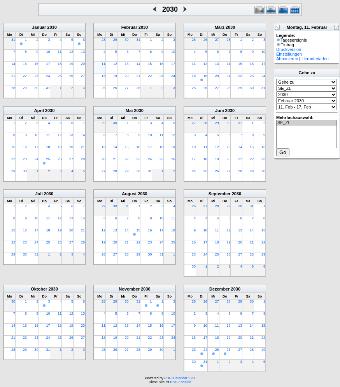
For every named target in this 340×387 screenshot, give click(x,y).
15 (25, 64)
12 (71, 52)
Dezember (219, 289)
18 (59, 64)
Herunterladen (315, 58)
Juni (219, 110)
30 (37, 88)
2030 (51, 27)
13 (83, 52)
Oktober (39, 289)
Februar (129, 27)
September (220, 193)
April (39, 110)
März (219, 27)
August (129, 193)
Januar (39, 27)
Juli (39, 193)
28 (13, 88)
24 (48, 76)
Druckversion (288, 49)
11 (59, 52)
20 (83, 64)
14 (13, 64)
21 (13, 76)
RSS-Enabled (180, 382)
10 (48, 52)
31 (13, 40)
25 (59, 76)
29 (25, 88)
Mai (129, 110)
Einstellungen (289, 54)
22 (25, 76)
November (129, 289)
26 (71, 76)
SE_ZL (306, 123)
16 (37, 64)
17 (48, 64)
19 (71, 64)
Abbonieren (287, 58)
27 (83, 76)
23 (37, 76)
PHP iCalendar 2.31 (179, 378)
